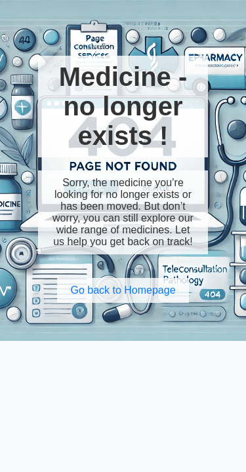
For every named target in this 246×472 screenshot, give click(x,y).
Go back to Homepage (122, 290)
